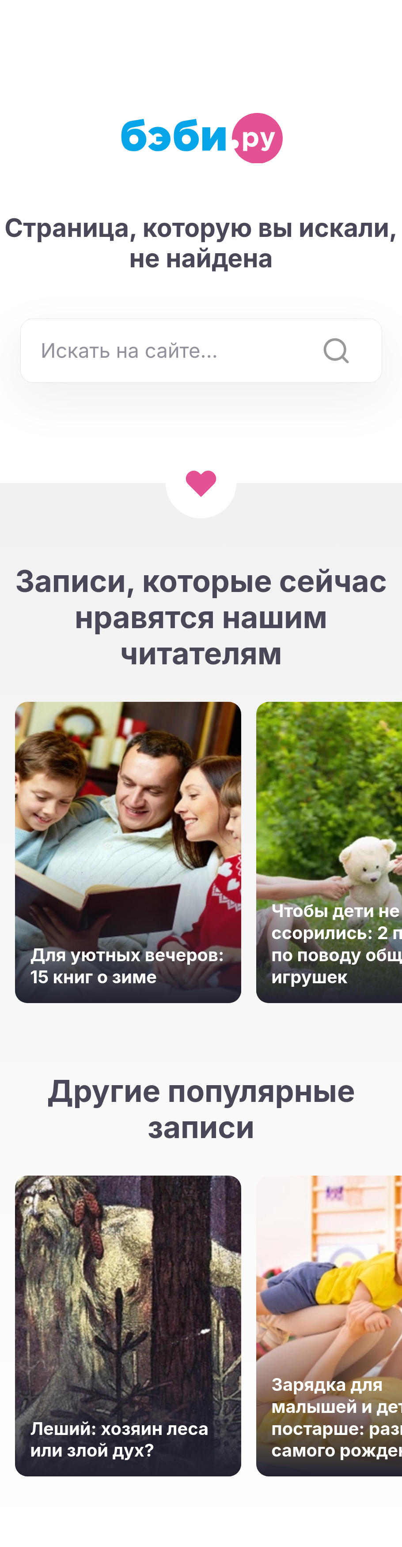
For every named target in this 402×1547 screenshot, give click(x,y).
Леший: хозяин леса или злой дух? (119, 1439)
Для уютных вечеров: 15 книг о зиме (127, 966)
